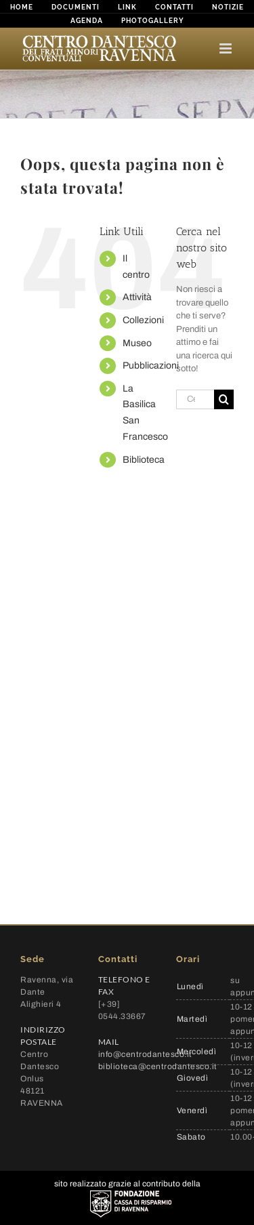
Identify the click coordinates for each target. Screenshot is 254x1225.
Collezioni (143, 320)
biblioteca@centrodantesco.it (157, 1066)
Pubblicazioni (151, 365)
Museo (137, 343)
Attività (137, 297)
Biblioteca (144, 460)
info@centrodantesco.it (145, 1054)
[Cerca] (224, 399)
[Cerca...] (195, 399)
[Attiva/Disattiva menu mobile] (226, 48)
